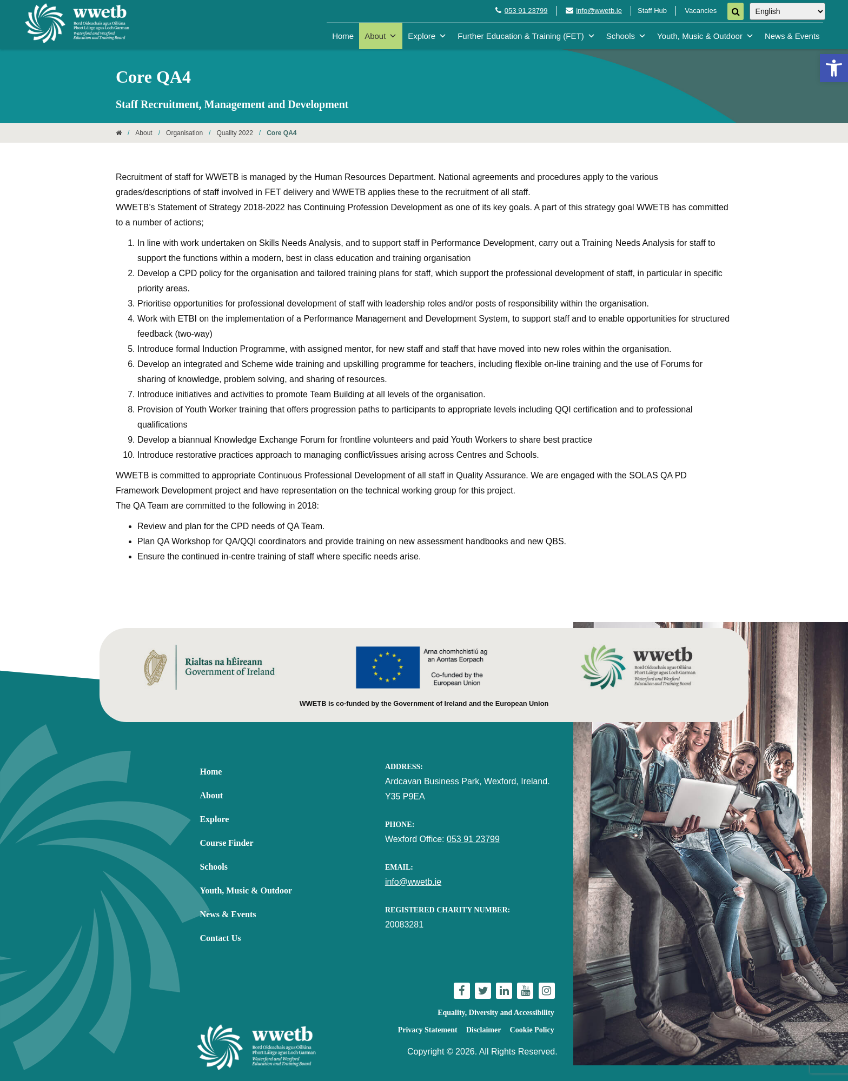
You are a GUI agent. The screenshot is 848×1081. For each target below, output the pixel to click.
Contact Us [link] (220, 938)
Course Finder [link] (226, 843)
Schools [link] (626, 36)
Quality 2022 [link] (234, 133)
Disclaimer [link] (483, 1030)
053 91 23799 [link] (526, 10)
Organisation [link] (184, 133)
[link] (834, 68)
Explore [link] (427, 36)
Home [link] (343, 36)
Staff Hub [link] (652, 10)
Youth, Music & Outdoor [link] (705, 36)
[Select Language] (787, 11)
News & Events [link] (792, 36)
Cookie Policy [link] (532, 1030)
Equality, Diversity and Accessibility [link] (496, 1013)
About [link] (381, 36)
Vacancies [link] (701, 10)
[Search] (735, 11)
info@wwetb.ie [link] (599, 10)
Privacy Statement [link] (428, 1030)
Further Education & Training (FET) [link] (526, 36)
